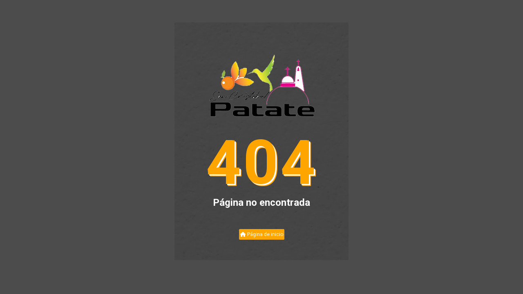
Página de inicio (261, 234)
